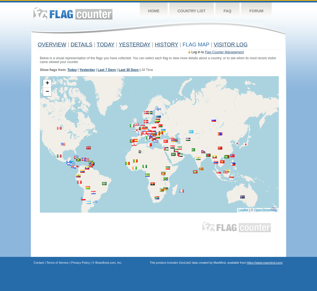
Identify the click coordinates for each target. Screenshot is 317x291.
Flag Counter (72, 13)
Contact (39, 262)
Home (153, 11)
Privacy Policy (80, 262)
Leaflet (243, 210)
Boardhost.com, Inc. (108, 262)
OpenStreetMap (265, 210)
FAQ (228, 11)
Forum (256, 11)
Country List (191, 11)
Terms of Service (57, 262)
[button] (104, 183)
